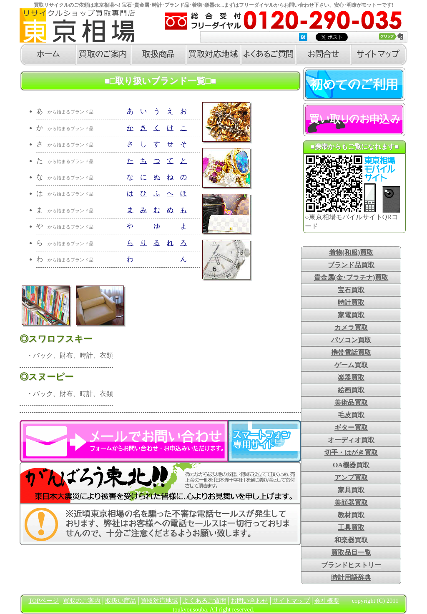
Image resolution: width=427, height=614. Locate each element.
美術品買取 (351, 402)
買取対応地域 (159, 600)
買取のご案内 (81, 600)
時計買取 (351, 302)
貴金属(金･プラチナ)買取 (351, 277)
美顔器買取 (351, 502)
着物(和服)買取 (351, 252)
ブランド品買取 (351, 264)
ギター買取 (351, 427)
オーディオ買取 (351, 440)
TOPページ (44, 600)
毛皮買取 (351, 415)
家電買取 (351, 314)
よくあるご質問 (204, 600)
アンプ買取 (351, 477)
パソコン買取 (351, 339)
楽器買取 (351, 377)
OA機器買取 (351, 465)
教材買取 (351, 515)
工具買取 (351, 527)
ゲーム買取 (351, 364)
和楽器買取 (351, 540)
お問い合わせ (249, 600)
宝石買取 (351, 289)
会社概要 (326, 600)
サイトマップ (291, 600)
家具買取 (351, 490)
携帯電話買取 (351, 352)
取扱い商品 (120, 600)
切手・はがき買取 (351, 452)
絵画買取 (351, 389)
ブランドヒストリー (351, 565)
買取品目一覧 (351, 552)
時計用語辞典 (351, 577)
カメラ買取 (351, 327)
